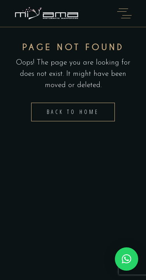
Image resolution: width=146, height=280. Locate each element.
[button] (126, 259)
